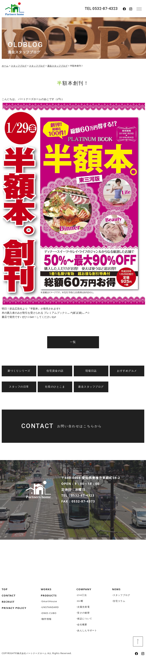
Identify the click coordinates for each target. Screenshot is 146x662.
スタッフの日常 (19, 386)
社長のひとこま (55, 386)
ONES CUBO (49, 614)
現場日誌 (91, 370)
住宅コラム (119, 602)
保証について (84, 620)
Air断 (80, 602)
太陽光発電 (83, 608)
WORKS (46, 590)
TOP (5, 590)
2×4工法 (82, 596)
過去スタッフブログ (91, 386)
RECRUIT (8, 603)
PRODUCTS (49, 596)
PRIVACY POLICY (14, 609)
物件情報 (46, 620)
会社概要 (82, 625)
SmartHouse (49, 602)
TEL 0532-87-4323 (101, 9)
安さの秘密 (83, 614)
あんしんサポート (87, 631)
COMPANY (84, 590)
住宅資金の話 (55, 370)
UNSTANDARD (50, 608)
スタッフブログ (121, 596)
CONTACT (9, 596)
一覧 (73, 342)
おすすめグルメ (127, 370)
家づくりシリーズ (19, 370)
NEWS (116, 590)
